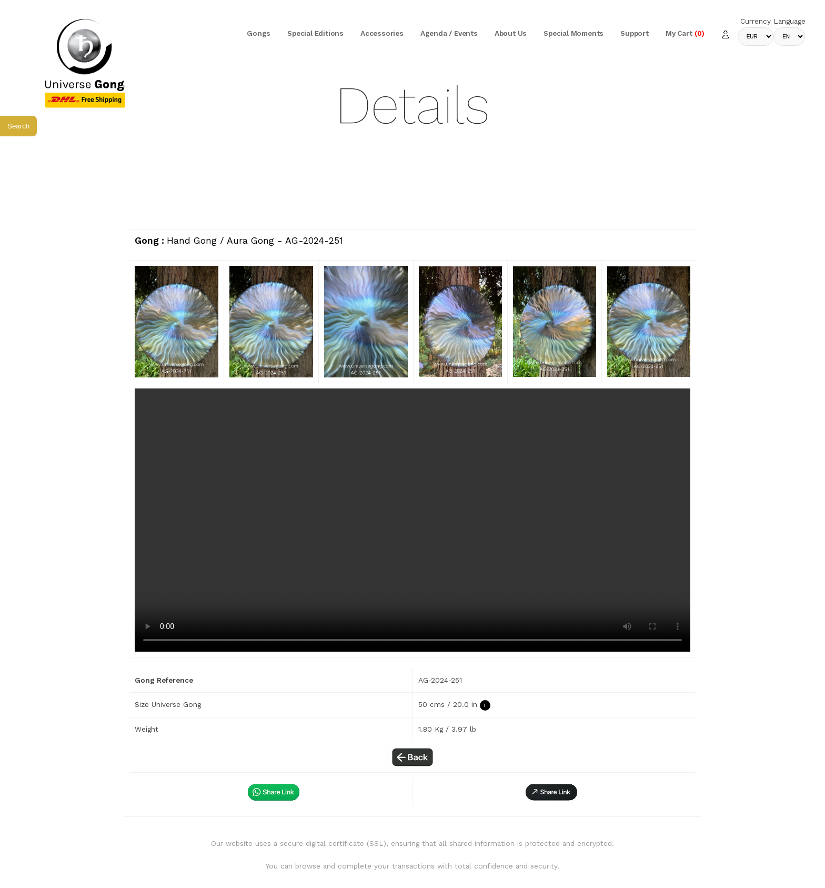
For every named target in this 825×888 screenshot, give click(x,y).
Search (18, 126)
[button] (551, 792)
